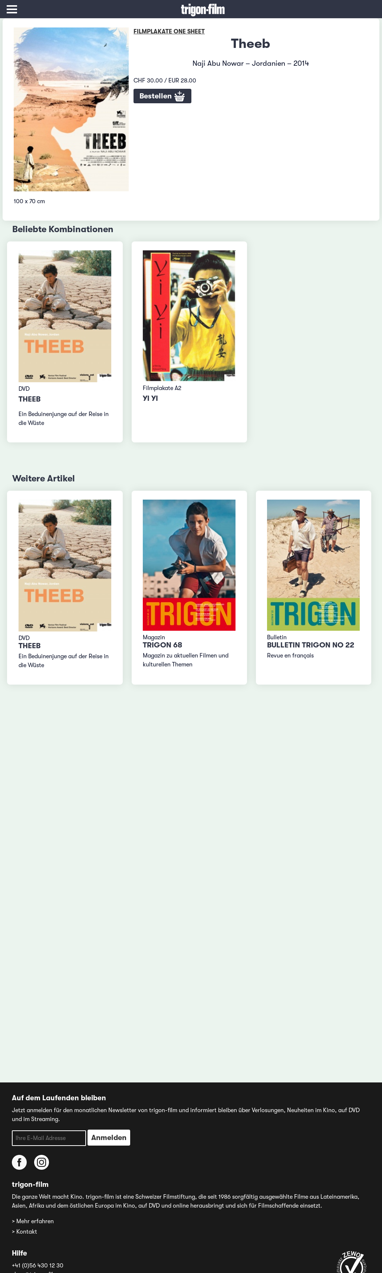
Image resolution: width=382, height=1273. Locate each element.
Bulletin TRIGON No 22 (310, 645)
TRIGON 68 (162, 645)
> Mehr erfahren (33, 1221)
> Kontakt (24, 1231)
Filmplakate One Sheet (169, 31)
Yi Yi (150, 398)
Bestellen (162, 97)
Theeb (29, 399)
